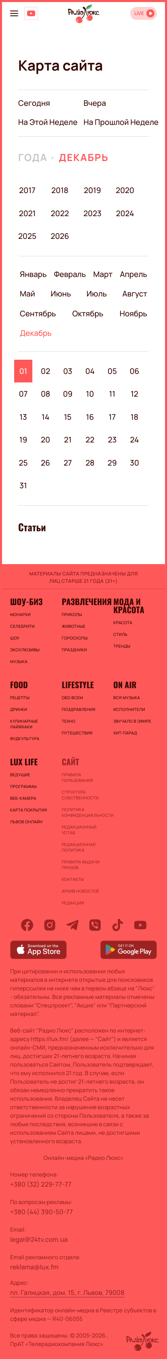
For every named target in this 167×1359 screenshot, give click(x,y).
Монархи (20, 614)
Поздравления (78, 709)
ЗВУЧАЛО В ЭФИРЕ (132, 721)
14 (45, 417)
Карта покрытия (28, 810)
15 (68, 417)
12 (134, 394)
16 (90, 417)
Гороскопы (75, 638)
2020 (125, 190)
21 (68, 439)
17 (112, 417)
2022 (60, 213)
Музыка (18, 661)
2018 (59, 190)
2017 (27, 190)
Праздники (74, 650)
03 (67, 371)
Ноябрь (133, 313)
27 (67, 462)
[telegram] (72, 925)
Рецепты (20, 697)
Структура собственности (80, 795)
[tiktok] (117, 925)
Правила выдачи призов (81, 864)
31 (23, 485)
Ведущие (20, 774)
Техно (69, 721)
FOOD (19, 685)
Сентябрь (38, 313)
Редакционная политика (79, 847)
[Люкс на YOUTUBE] (31, 13)
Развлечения (84, 601)
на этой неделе (48, 122)
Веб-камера (23, 798)
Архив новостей (80, 891)
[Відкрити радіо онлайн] (143, 13)
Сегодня (34, 103)
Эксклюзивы (25, 650)
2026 (60, 236)
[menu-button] (14, 13)
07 (23, 394)
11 (112, 394)
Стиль (120, 634)
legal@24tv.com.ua (39, 1239)
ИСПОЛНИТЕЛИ (129, 709)
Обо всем (72, 697)
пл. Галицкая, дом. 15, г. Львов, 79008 (67, 1292)
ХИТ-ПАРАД (125, 733)
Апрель (133, 274)
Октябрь (88, 313)
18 (134, 417)
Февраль (70, 274)
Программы (23, 786)
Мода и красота (128, 605)
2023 (92, 213)
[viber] (95, 925)
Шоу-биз (26, 601)
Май (27, 293)
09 (68, 394)
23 (112, 439)
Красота (122, 622)
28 (89, 462)
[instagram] (49, 925)
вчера (95, 103)
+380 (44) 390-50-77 (41, 1211)
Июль (97, 293)
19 (23, 439)
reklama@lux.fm (34, 1266)
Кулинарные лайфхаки (24, 724)
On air (124, 685)
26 (45, 462)
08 (45, 394)
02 (45, 371)
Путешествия (77, 733)
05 (112, 371)
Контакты (73, 879)
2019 (92, 190)
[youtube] (140, 925)
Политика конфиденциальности (84, 812)
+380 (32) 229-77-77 (41, 1184)
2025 (27, 236)
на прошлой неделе (121, 122)
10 (90, 394)
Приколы (72, 614)
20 (45, 439)
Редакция (73, 903)
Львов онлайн (26, 821)
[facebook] (27, 925)
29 (112, 462)
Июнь (61, 293)
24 (134, 439)
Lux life (24, 762)
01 (23, 371)
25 (23, 462)
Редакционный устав (79, 829)
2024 (125, 213)
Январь (33, 274)
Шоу (14, 638)
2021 (27, 213)
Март (102, 274)
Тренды (121, 646)
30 (134, 462)
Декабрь (83, 157)
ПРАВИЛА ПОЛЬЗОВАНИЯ (77, 777)
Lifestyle (78, 685)
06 (135, 371)
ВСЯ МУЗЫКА (126, 697)
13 (23, 417)
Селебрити (22, 626)
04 (90, 371)
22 (90, 439)
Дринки (18, 709)
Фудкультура (24, 738)
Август (135, 293)
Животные (74, 626)
